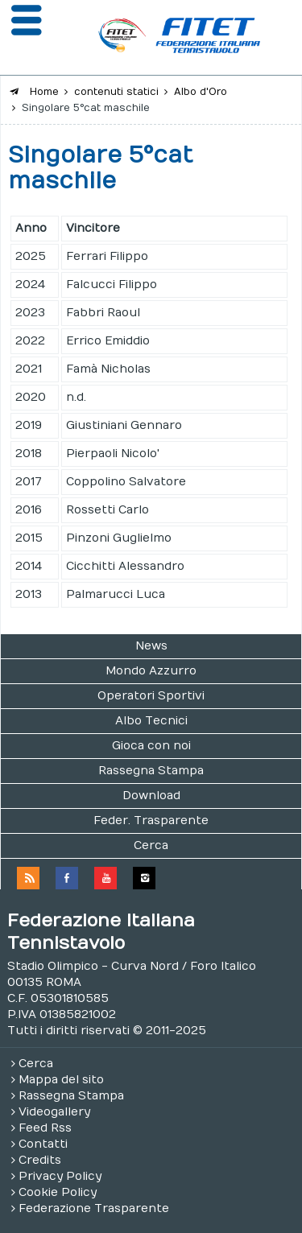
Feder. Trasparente (151, 820)
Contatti (43, 1144)
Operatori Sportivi (151, 696)
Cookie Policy (58, 1192)
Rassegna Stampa (151, 770)
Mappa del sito (61, 1080)
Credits (40, 1160)
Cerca (151, 845)
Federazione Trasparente (94, 1208)
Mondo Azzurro (151, 671)
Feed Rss (45, 1128)
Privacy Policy (60, 1176)
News (151, 646)
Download (151, 795)
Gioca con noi (151, 746)
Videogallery (54, 1112)
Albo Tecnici (151, 721)
